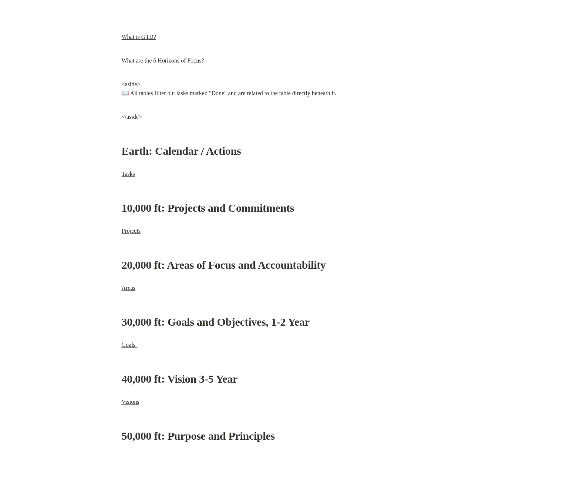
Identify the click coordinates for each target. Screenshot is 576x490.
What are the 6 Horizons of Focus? (163, 60)
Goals (129, 345)
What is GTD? (139, 37)
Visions (130, 402)
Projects (131, 231)
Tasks (128, 174)
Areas (128, 288)
